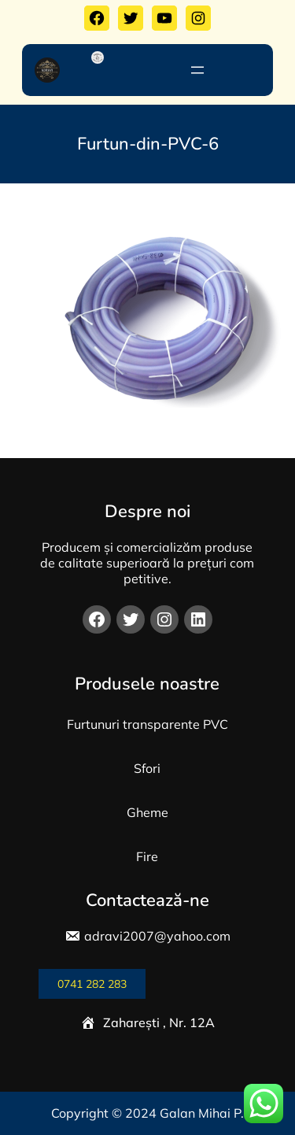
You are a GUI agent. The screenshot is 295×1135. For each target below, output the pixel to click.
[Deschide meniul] (197, 70)
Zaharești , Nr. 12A (159, 1022)
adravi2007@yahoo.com (157, 936)
